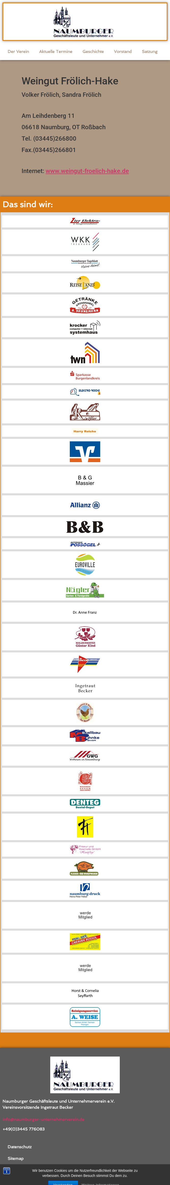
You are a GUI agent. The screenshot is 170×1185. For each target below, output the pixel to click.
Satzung (150, 51)
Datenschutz (19, 1146)
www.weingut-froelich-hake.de (87, 171)
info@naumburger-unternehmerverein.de (43, 1119)
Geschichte (93, 51)
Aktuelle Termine (55, 51)
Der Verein (18, 51)
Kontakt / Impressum (28, 1170)
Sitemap (16, 1158)
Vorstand (123, 51)
